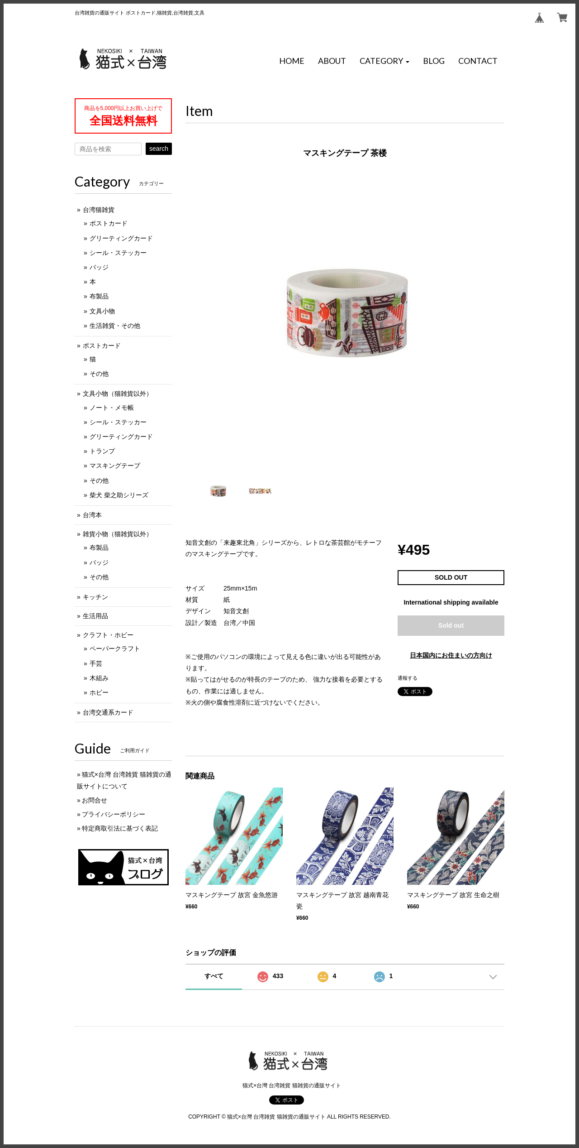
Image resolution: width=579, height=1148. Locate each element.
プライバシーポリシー (113, 814)
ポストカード (109, 223)
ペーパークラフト (115, 648)
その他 (99, 373)
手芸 (96, 663)
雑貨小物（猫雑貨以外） (117, 534)
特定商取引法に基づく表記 (120, 828)
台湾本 (92, 515)
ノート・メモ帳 (112, 407)
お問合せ (94, 800)
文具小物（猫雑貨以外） (117, 393)
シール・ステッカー (118, 252)
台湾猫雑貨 (98, 209)
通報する (408, 678)
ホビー (99, 692)
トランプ (102, 451)
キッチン (95, 596)
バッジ (99, 267)
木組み (99, 678)
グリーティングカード (121, 238)
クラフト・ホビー (108, 635)
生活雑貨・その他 (115, 325)
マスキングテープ (115, 465)
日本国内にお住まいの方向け (451, 655)
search (158, 148)
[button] (384, 61)
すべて (213, 976)
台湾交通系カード (108, 712)
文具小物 (102, 311)
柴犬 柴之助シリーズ (119, 495)
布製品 (99, 296)
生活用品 (95, 616)
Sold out (451, 625)
